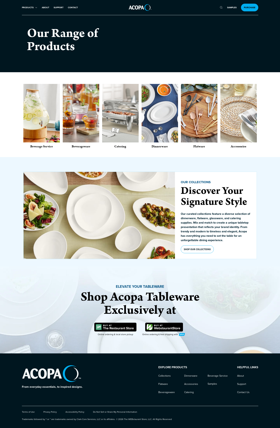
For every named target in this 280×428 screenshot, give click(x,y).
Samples (232, 7)
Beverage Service (218, 376)
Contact (73, 7)
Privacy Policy (50, 411)
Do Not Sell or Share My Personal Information (115, 411)
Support (58, 7)
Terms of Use (28, 411)
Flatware (163, 384)
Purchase (249, 7)
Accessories (191, 384)
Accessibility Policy (74, 411)
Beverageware (166, 392)
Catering (189, 392)
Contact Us (243, 392)
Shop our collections (197, 249)
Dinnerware (190, 376)
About (45, 7)
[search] (221, 7)
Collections (164, 376)
